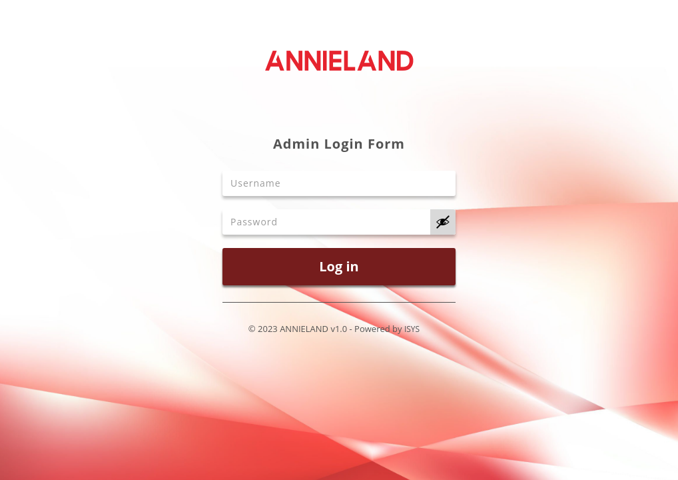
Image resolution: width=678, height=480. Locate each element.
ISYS (412, 329)
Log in (338, 266)
